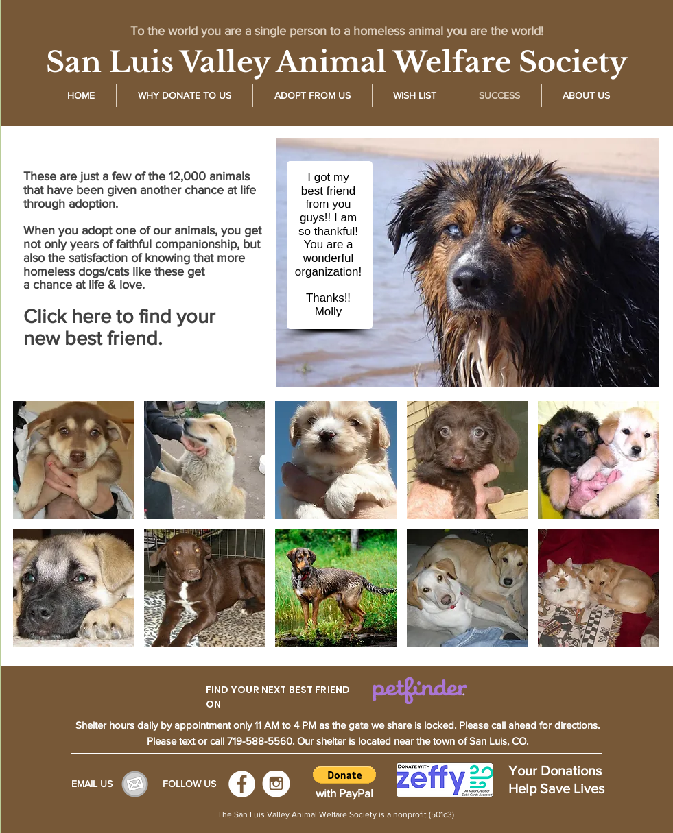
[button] (344, 775)
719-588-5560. (262, 741)
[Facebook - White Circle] (241, 784)
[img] (73, 460)
